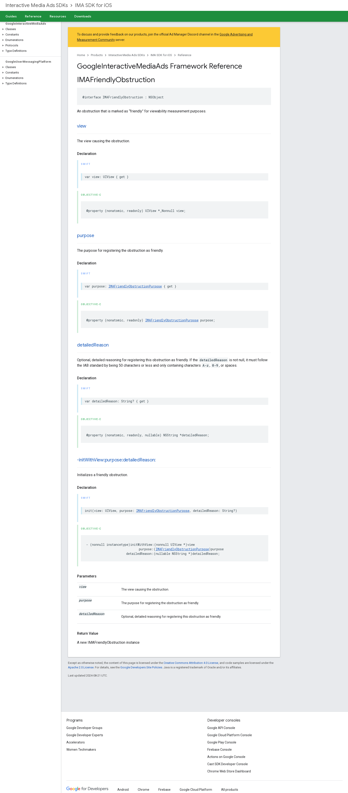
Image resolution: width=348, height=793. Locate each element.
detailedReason (93, 345)
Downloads (82, 16)
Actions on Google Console (226, 757)
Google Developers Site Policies (141, 667)
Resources (58, 16)
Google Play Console (221, 742)
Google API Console (221, 728)
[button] (29, 29)
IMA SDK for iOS (93, 5)
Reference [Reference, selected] (33, 16)
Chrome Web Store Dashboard (229, 771)
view (81, 126)
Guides (11, 16)
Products (97, 55)
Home (81, 55)
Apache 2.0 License (81, 667)
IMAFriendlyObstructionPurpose (135, 286)
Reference (184, 55)
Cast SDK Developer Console (227, 764)
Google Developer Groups (84, 728)
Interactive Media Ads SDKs (36, 5)
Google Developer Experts (84, 735)
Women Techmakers (81, 749)
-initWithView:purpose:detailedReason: (116, 460)
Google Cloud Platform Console (229, 735)
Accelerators (75, 742)
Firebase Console (219, 749)
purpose (85, 235)
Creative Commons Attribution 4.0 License (191, 663)
